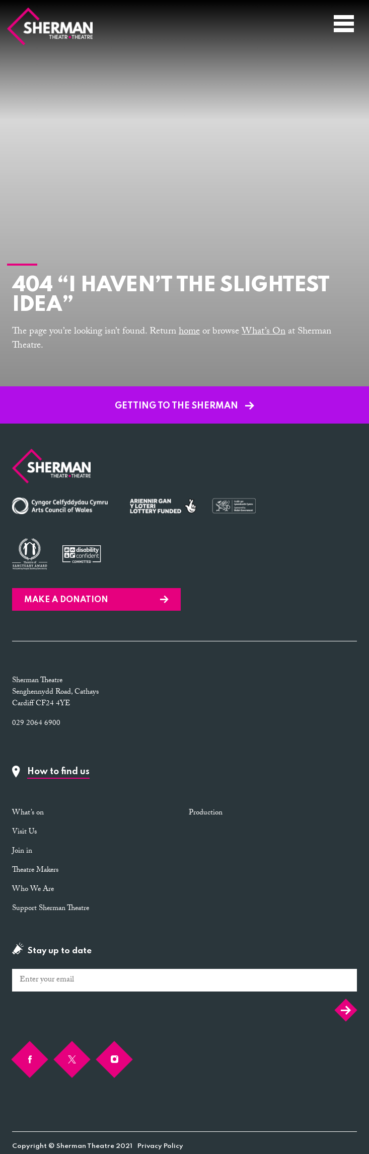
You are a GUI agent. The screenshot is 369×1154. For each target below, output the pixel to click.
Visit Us (24, 832)
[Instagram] (114, 1059)
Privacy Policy (160, 1146)
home (189, 332)
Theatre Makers (35, 870)
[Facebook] (29, 1059)
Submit (346, 1010)
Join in (22, 851)
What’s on (28, 813)
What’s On (263, 332)
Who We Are (33, 889)
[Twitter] (72, 1059)
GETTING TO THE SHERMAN (184, 405)
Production (206, 813)
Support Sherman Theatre (50, 909)
